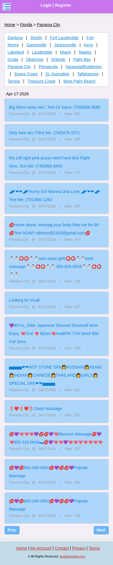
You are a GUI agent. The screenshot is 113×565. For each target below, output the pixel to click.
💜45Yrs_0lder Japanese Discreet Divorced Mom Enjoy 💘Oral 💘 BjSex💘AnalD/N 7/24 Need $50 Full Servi (54, 333)
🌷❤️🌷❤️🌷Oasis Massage (35, 408)
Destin (36, 37)
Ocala (13, 59)
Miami (65, 52)
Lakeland (16, 52)
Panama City (19, 66)
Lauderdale (42, 52)
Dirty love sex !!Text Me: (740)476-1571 (44, 132)
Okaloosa (34, 59)
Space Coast (25, 74)
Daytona (15, 37)
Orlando (58, 59)
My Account (41, 548)
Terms (94, 548)
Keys (88, 45)
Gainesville (36, 45)
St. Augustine (57, 74)
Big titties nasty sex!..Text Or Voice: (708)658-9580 (54, 107)
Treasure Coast (41, 81)
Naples (85, 52)
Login (46, 5)
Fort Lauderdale (64, 37)
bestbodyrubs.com (72, 556)
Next (101, 530)
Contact (62, 548)
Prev (12, 530)
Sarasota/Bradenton (84, 66)
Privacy (78, 548)
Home (9, 24)
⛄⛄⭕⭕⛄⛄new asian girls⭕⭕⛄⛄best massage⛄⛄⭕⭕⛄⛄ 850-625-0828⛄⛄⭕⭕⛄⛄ (55, 266)
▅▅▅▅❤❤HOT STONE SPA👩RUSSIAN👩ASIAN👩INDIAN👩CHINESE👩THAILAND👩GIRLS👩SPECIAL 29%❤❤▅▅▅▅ (55, 375)
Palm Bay (82, 59)
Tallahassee (88, 74)
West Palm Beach (79, 81)
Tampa (14, 81)
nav (6, 7)
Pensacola (48, 66)
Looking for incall (24, 300)
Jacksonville (65, 45)
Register (63, 5)
